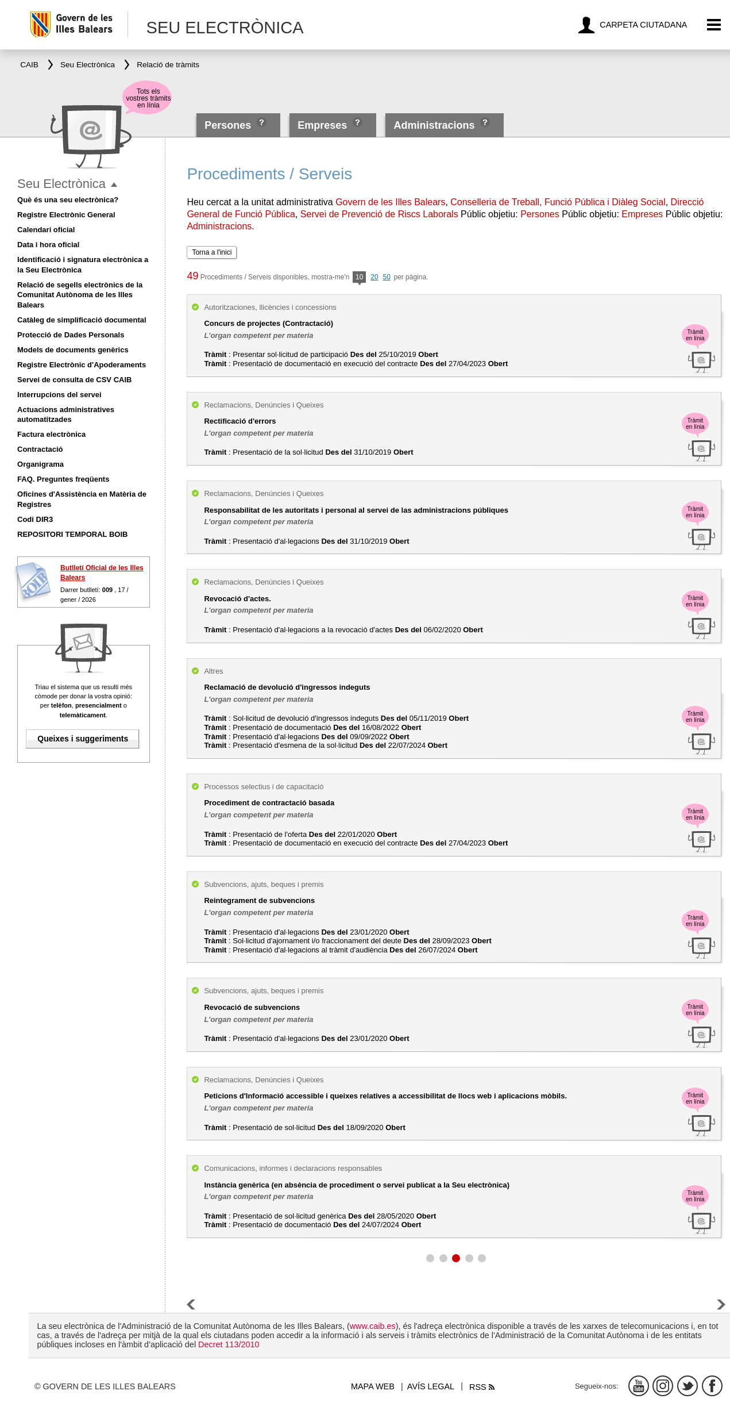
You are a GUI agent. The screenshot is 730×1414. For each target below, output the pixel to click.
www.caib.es (373, 1326)
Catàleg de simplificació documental (81, 320)
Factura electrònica (51, 434)
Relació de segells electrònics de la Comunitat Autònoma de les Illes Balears (79, 295)
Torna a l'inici (211, 252)
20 (374, 277)
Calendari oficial (46, 229)
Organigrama (40, 464)
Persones (229, 125)
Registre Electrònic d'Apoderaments (81, 364)
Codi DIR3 (35, 519)
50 (386, 277)
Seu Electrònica (61, 183)
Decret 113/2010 (228, 1344)
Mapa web (373, 1386)
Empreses (322, 125)
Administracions (433, 125)
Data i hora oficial (48, 244)
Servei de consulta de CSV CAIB (74, 379)
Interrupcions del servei (59, 394)
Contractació (40, 449)
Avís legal (430, 1386)
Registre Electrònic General (66, 214)
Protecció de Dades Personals (70, 335)
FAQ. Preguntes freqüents (63, 479)
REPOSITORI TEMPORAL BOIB (72, 534)
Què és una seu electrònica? (67, 199)
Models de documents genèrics (73, 349)
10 (359, 278)
